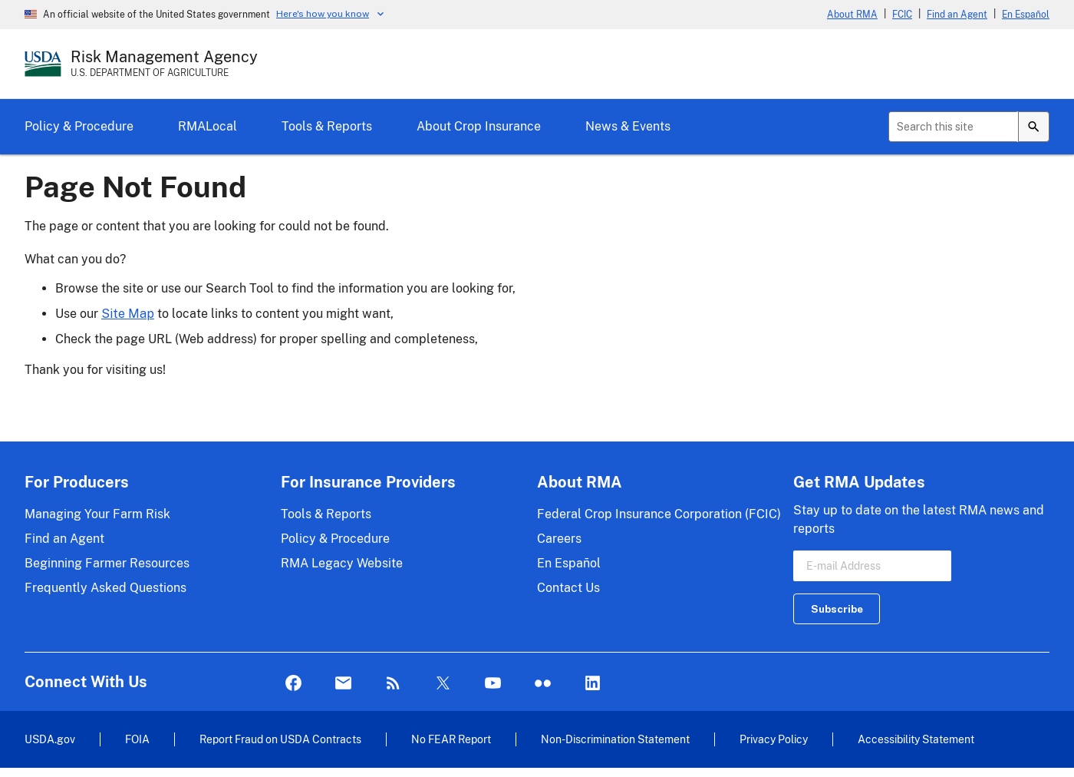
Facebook (293, 683)
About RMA (852, 14)
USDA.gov (50, 739)
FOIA (137, 739)
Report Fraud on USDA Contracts (280, 739)
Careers (559, 538)
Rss (393, 683)
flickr (542, 683)
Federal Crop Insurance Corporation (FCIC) (659, 514)
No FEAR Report (451, 739)
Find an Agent (957, 14)
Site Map (127, 313)
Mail (343, 683)
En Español (1025, 14)
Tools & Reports (327, 126)
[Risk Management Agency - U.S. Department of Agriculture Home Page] (164, 64)
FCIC (902, 14)
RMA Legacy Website (342, 563)
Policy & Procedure (79, 126)
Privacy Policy (774, 739)
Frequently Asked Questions (105, 587)
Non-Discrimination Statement (615, 739)
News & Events (627, 126)
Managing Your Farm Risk (97, 514)
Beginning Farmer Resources (107, 563)
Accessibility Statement (916, 739)
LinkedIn (592, 683)
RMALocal (207, 126)
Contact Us (568, 587)
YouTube (492, 683)
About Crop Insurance (479, 126)
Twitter (443, 683)
